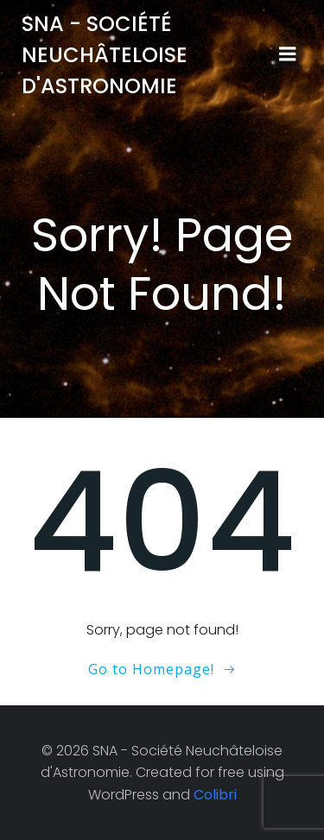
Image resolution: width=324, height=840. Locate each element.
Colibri (215, 795)
